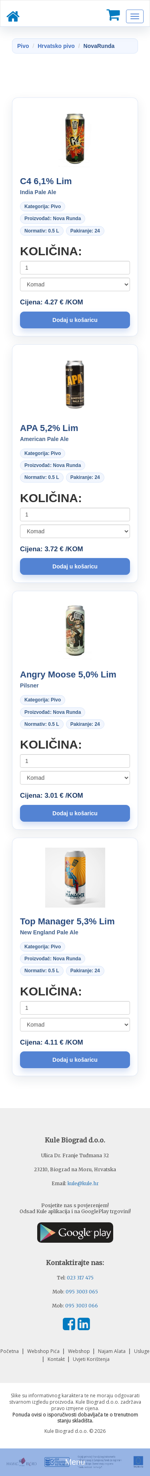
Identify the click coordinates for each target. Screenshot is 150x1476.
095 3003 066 (81, 1306)
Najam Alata (112, 1351)
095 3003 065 (82, 1292)
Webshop (79, 1351)
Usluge (142, 1351)
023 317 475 (80, 1278)
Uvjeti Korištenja (91, 1359)
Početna (10, 1351)
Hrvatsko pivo (56, 46)
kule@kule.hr (83, 1183)
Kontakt (57, 1359)
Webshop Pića (44, 1351)
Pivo (23, 46)
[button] (75, 320)
